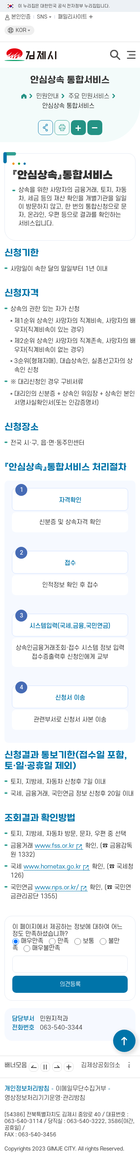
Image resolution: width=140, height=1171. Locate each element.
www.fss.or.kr (54, 846)
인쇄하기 (62, 127)
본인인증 (21, 17)
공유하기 (45, 127)
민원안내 (47, 96)
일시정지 (45, 1067)
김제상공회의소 (100, 1065)
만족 (63, 941)
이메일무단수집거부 (81, 1088)
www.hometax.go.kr (52, 866)
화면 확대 (78, 127)
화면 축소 (94, 127)
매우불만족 (46, 948)
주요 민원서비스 (88, 96)
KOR (23, 30)
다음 (57, 1067)
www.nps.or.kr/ (57, 887)
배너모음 (69, 1067)
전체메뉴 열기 (131, 54)
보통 (88, 941)
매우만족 (32, 941)
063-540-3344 (61, 1027)
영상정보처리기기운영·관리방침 (44, 1098)
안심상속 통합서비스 (68, 106)
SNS (44, 17)
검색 (115, 55)
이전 (33, 1067)
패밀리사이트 (75, 17)
